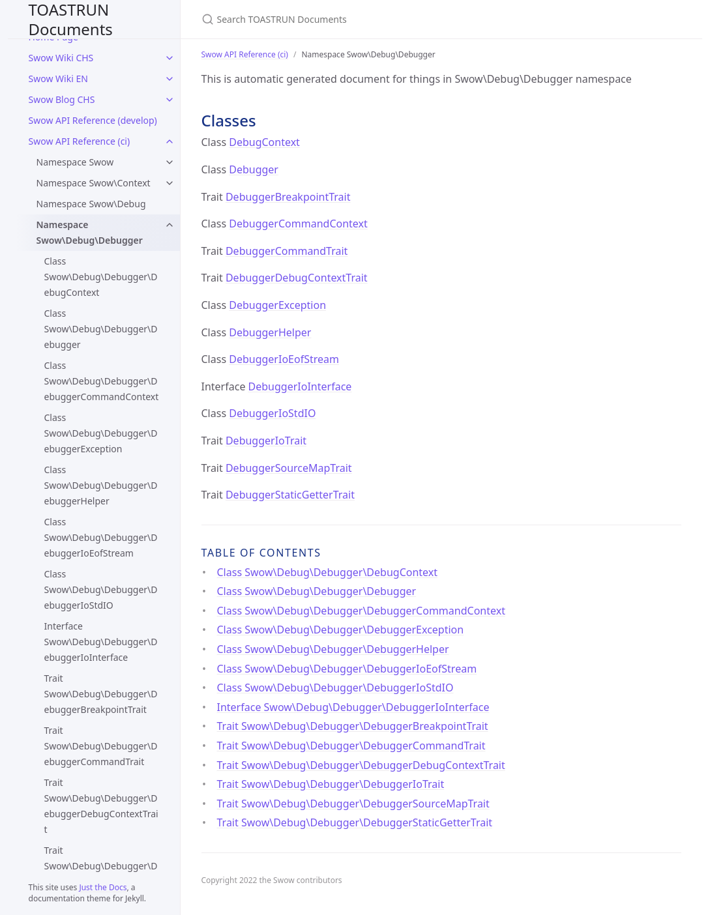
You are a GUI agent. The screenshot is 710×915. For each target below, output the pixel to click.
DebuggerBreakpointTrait (288, 197)
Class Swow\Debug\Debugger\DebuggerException (101, 433)
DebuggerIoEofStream (284, 359)
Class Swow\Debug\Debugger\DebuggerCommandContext (101, 381)
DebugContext (264, 142)
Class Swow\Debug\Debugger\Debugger (101, 329)
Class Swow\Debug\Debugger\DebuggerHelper (101, 485)
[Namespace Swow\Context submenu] (169, 183)
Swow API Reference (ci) (79, 141)
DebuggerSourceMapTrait (289, 468)
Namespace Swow (75, 162)
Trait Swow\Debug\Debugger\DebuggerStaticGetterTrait (355, 822)
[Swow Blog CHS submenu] (169, 99)
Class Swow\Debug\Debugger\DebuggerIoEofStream (101, 537)
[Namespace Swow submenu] (169, 162)
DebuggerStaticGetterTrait (290, 494)
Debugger (253, 169)
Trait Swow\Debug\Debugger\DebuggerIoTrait (101, 866)
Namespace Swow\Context (94, 183)
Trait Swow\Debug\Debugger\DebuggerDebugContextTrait (101, 805)
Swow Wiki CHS (61, 57)
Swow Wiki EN (58, 78)
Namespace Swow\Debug (91, 203)
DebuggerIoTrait (266, 440)
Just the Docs (102, 887)
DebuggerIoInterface (300, 386)
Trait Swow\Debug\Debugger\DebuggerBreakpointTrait (101, 694)
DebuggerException (277, 305)
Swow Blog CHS (62, 99)
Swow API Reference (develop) (93, 120)
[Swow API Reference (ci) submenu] (169, 141)
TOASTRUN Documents (71, 19)
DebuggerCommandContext (298, 223)
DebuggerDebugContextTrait (297, 277)
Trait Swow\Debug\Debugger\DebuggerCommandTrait (101, 746)
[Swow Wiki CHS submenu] (169, 58)
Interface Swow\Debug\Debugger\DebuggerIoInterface (101, 641)
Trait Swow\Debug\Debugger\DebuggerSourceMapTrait (353, 803)
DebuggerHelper (270, 332)
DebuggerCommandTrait (287, 251)
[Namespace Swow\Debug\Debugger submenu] (169, 224)
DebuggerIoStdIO (272, 413)
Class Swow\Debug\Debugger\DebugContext (101, 276)
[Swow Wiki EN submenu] (169, 78)
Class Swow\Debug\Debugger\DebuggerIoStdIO (101, 589)
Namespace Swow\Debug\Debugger (90, 232)
